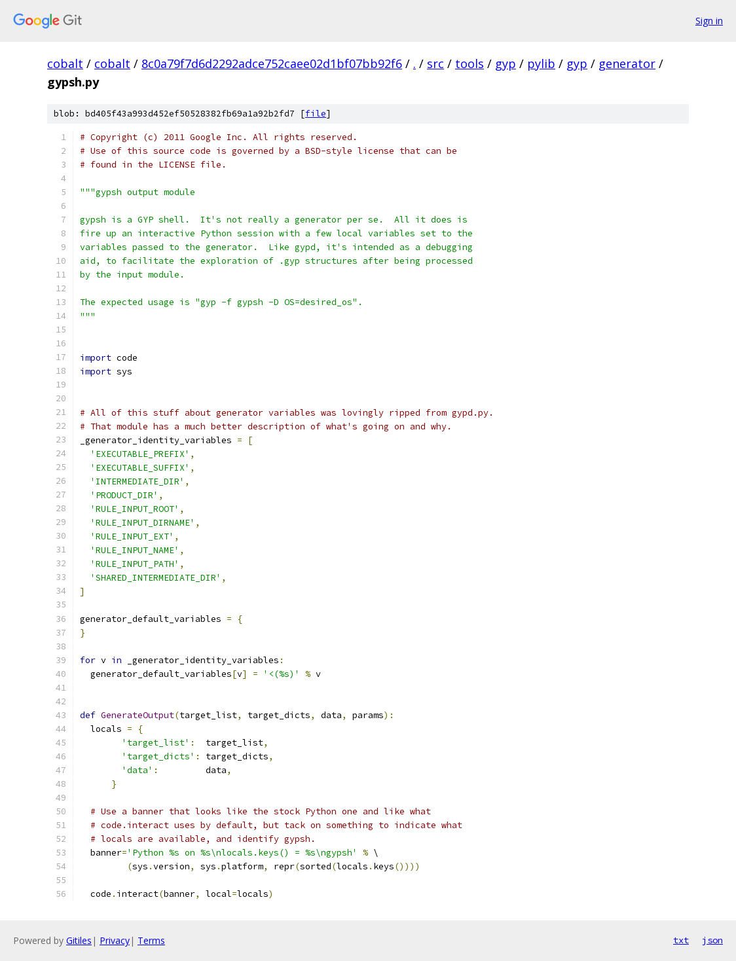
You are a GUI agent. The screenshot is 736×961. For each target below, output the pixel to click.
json (712, 940)
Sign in (709, 20)
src (435, 63)
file (315, 113)
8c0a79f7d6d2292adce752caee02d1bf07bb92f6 (271, 63)
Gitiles (79, 940)
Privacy (115, 940)
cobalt (65, 63)
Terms (151, 940)
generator (626, 63)
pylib (541, 63)
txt (681, 940)
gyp (505, 63)
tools (469, 63)
